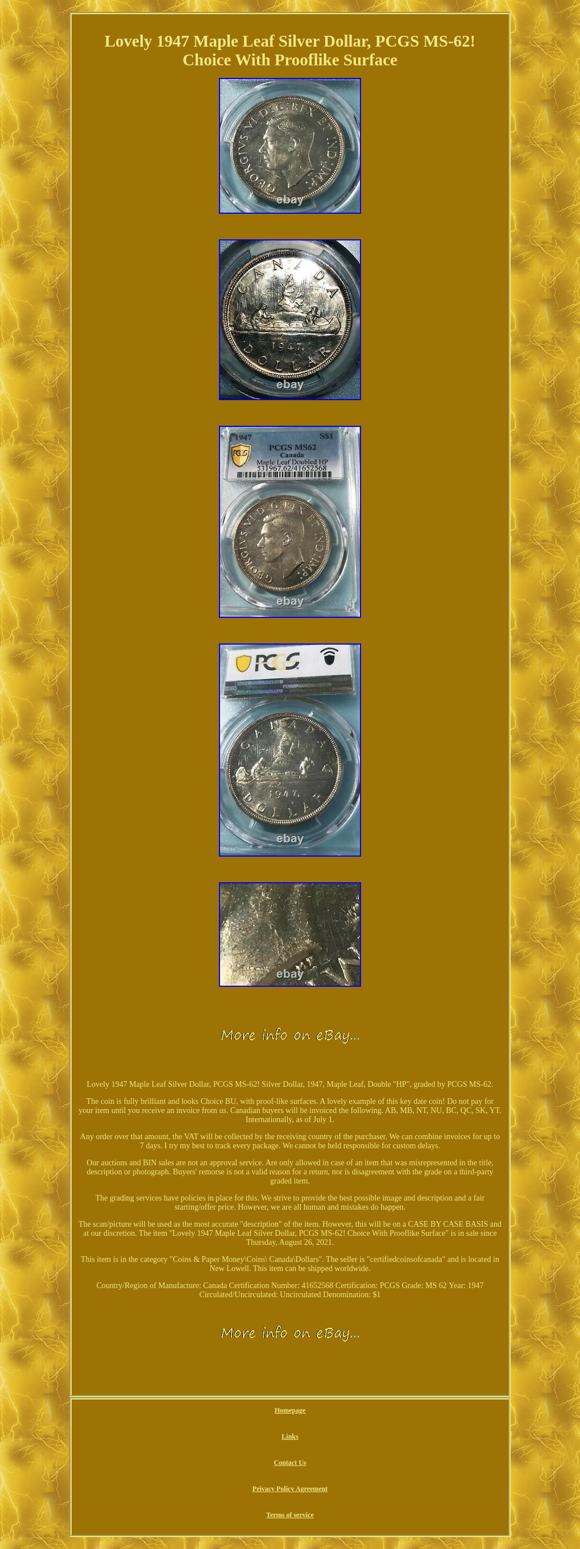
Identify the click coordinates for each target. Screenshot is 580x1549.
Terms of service (290, 1515)
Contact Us (290, 1463)
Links (289, 1436)
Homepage (290, 1410)
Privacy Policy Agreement (290, 1489)
